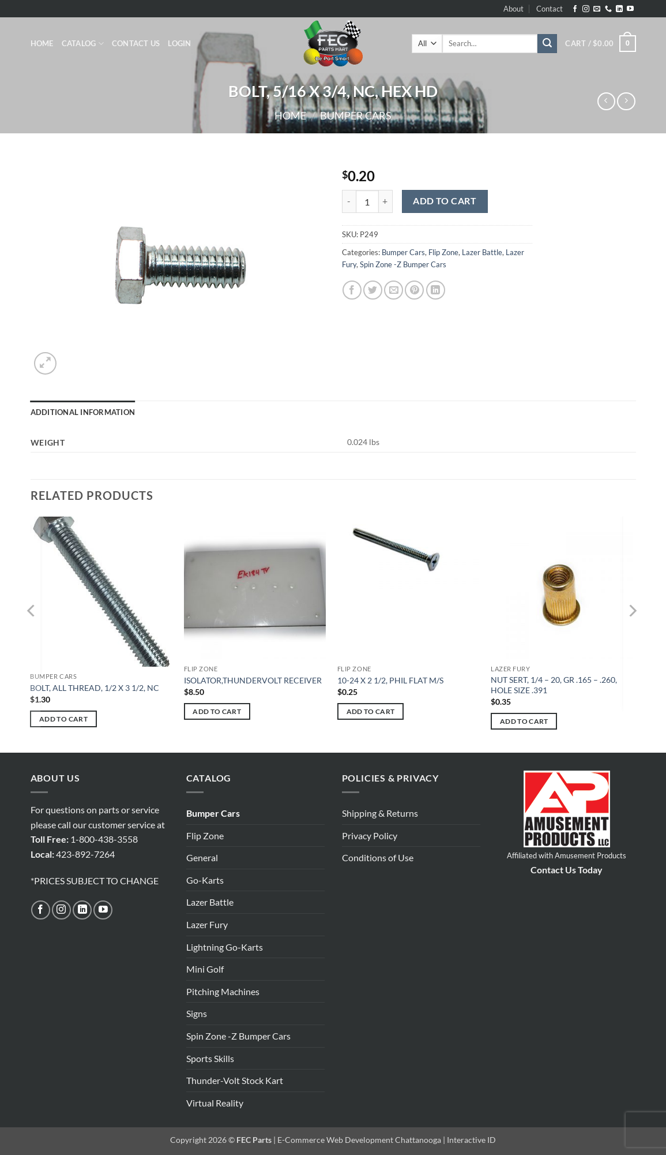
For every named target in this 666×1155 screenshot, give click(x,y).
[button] (179, 43)
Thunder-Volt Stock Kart (234, 1080)
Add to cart (444, 201)
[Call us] (608, 9)
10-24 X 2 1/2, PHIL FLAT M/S (390, 680)
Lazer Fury (207, 924)
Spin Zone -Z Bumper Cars (403, 264)
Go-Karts (205, 879)
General (202, 857)
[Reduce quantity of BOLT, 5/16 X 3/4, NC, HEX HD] (349, 201)
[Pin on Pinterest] (414, 290)
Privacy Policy (369, 835)
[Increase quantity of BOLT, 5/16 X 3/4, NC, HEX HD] (386, 201)
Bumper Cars (356, 115)
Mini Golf (205, 968)
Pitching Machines (222, 991)
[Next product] (606, 101)
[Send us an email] (596, 9)
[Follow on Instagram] (585, 9)
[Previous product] (626, 101)
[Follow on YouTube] (630, 9)
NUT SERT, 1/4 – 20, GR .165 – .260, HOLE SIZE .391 (554, 685)
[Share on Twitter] (372, 290)
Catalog (83, 43)
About (513, 8)
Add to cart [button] (63, 719)
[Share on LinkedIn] (435, 290)
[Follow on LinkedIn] (619, 9)
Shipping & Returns (380, 813)
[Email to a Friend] (393, 290)
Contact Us (136, 43)
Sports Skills (210, 1058)
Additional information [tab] (83, 412)
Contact (549, 8)
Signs (196, 1013)
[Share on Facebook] (352, 290)
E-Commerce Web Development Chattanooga (359, 1140)
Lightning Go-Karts (224, 946)
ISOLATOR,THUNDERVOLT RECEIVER (253, 680)
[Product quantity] (367, 201)
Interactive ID (471, 1140)
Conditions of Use (377, 857)
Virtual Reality (214, 1102)
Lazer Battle (482, 252)
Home (42, 43)
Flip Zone (443, 252)
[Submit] (547, 44)
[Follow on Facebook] (574, 9)
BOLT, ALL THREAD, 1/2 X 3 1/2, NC (94, 688)
